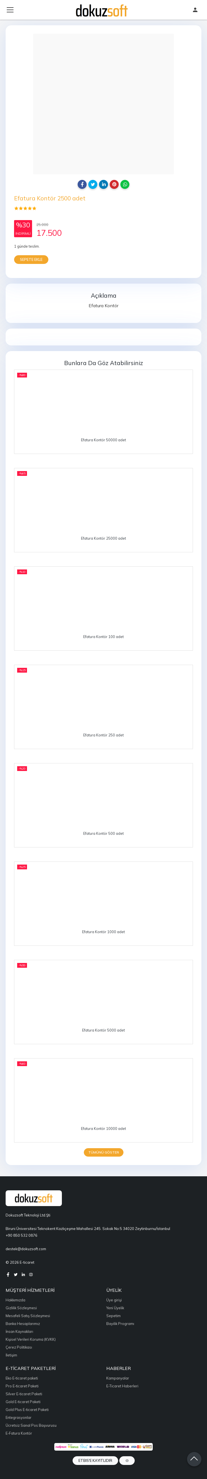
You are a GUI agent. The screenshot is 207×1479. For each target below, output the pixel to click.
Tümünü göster (103, 1152)
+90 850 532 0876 (21, 1235)
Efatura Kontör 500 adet (103, 833)
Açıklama (103, 295)
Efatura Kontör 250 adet (103, 735)
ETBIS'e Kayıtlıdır (95, 1460)
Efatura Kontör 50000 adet (103, 440)
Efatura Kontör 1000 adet (103, 932)
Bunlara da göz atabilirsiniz (103, 363)
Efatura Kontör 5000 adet (103, 1030)
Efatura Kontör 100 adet (103, 636)
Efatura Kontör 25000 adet (103, 538)
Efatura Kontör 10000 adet (103, 1128)
